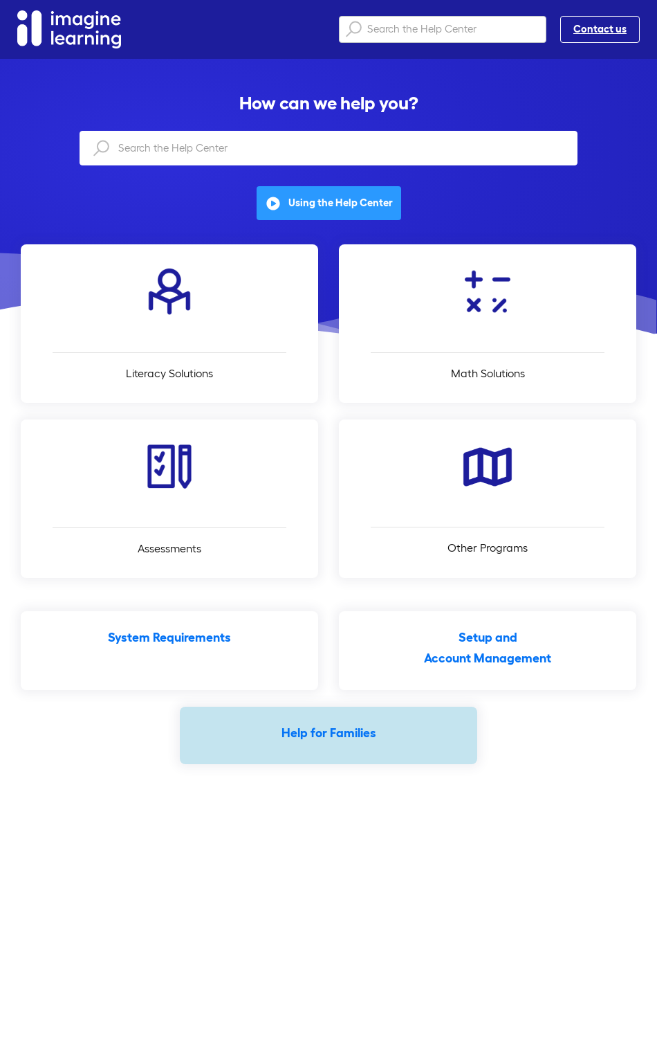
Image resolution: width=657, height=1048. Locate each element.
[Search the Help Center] (442, 29)
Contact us (600, 29)
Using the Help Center (329, 203)
